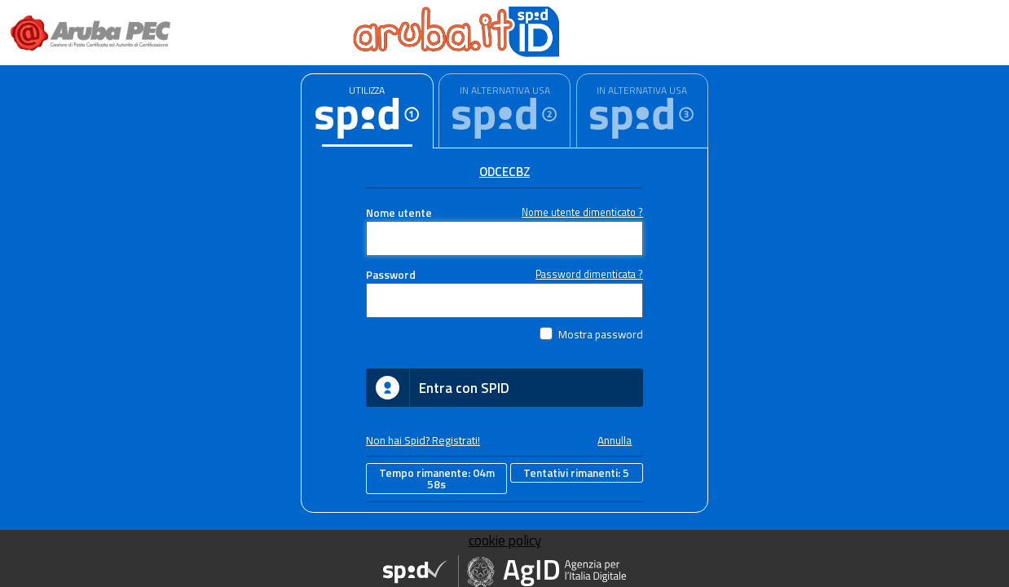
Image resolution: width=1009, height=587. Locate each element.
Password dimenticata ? (589, 274)
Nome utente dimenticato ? (582, 212)
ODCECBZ (504, 171)
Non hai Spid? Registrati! (423, 440)
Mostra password (600, 334)
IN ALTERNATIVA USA (505, 90)
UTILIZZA (367, 90)
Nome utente (399, 213)
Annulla (614, 440)
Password (391, 275)
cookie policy (505, 540)
